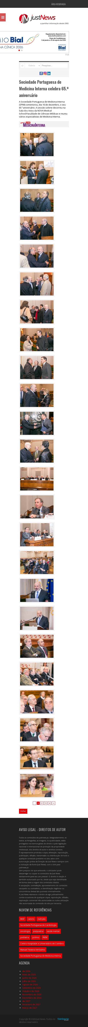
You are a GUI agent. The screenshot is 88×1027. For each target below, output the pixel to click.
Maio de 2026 (29, 974)
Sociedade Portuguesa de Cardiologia (38, 925)
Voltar (23, 811)
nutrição (42, 919)
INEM (45, 937)
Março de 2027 (29, 1007)
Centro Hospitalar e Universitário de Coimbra (42, 943)
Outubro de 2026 (30, 991)
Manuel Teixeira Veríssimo (32, 949)
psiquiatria (38, 931)
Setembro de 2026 (31, 987)
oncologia (25, 931)
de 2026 (26, 971)
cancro (31, 919)
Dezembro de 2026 (31, 997)
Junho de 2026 (29, 977)
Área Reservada (58, 4)
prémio (35, 937)
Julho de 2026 (29, 981)
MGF (22, 919)
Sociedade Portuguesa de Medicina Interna (40, 955)
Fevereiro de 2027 (31, 1004)
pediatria (24, 937)
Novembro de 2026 (31, 994)
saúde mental (53, 931)
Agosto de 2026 (30, 984)
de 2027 (26, 1001)
